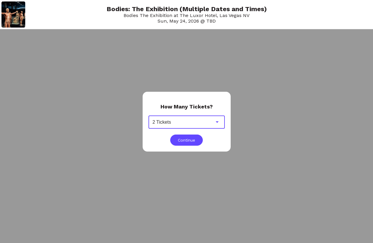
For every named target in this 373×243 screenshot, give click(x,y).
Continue (186, 140)
